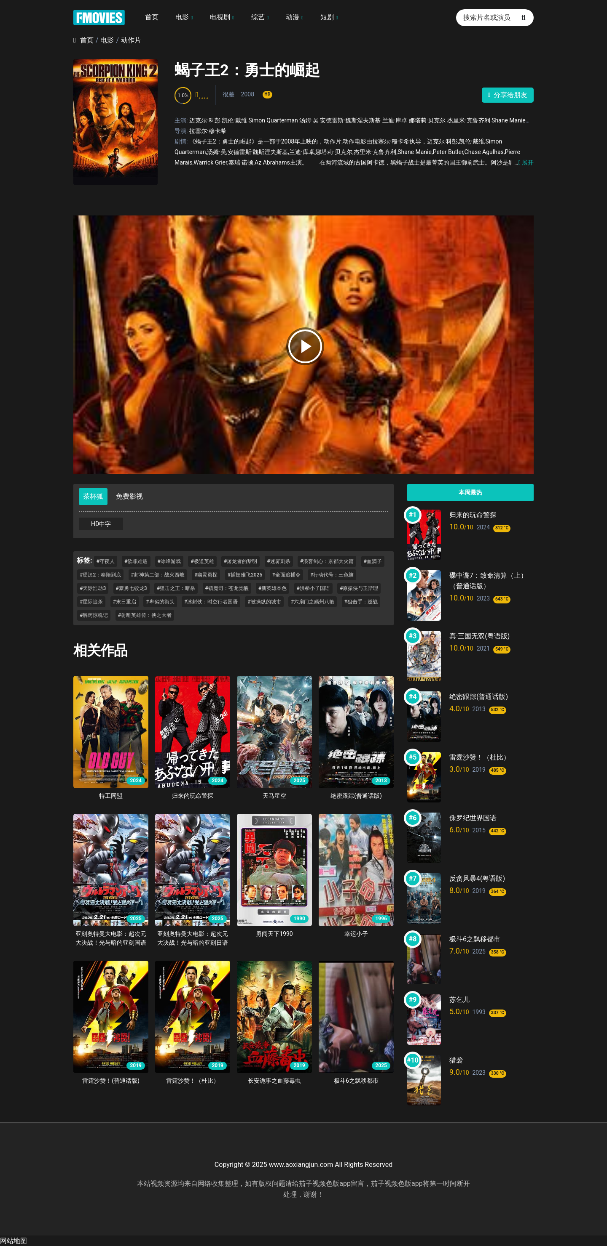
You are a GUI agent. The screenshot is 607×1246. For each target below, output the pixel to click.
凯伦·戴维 (234, 120)
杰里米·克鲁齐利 (468, 120)
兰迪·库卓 (395, 120)
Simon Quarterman (273, 120)
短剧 (327, 17)
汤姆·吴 (309, 120)
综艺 (258, 17)
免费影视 (129, 496)
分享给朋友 (507, 95)
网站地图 (13, 1241)
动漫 (292, 17)
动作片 (131, 40)
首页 (151, 17)
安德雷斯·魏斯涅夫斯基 (350, 120)
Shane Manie (509, 120)
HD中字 (101, 524)
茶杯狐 (93, 496)
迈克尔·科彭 (204, 120)
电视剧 (220, 17)
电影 (182, 17)
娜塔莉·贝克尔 (427, 120)
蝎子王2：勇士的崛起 (247, 70)
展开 (524, 162)
